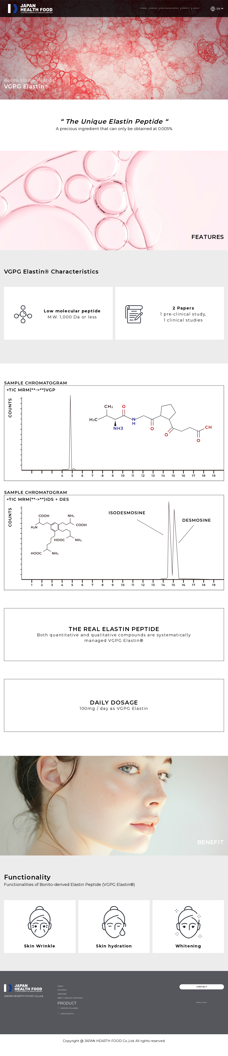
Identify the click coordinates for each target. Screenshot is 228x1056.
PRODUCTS (168, 8)
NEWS (63, 988)
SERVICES (97, 8)
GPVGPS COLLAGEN (152, 994)
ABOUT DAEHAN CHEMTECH (132, 8)
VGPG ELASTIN (148, 1003)
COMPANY (76, 8)
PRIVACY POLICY (201, 1010)
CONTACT (190, 8)
